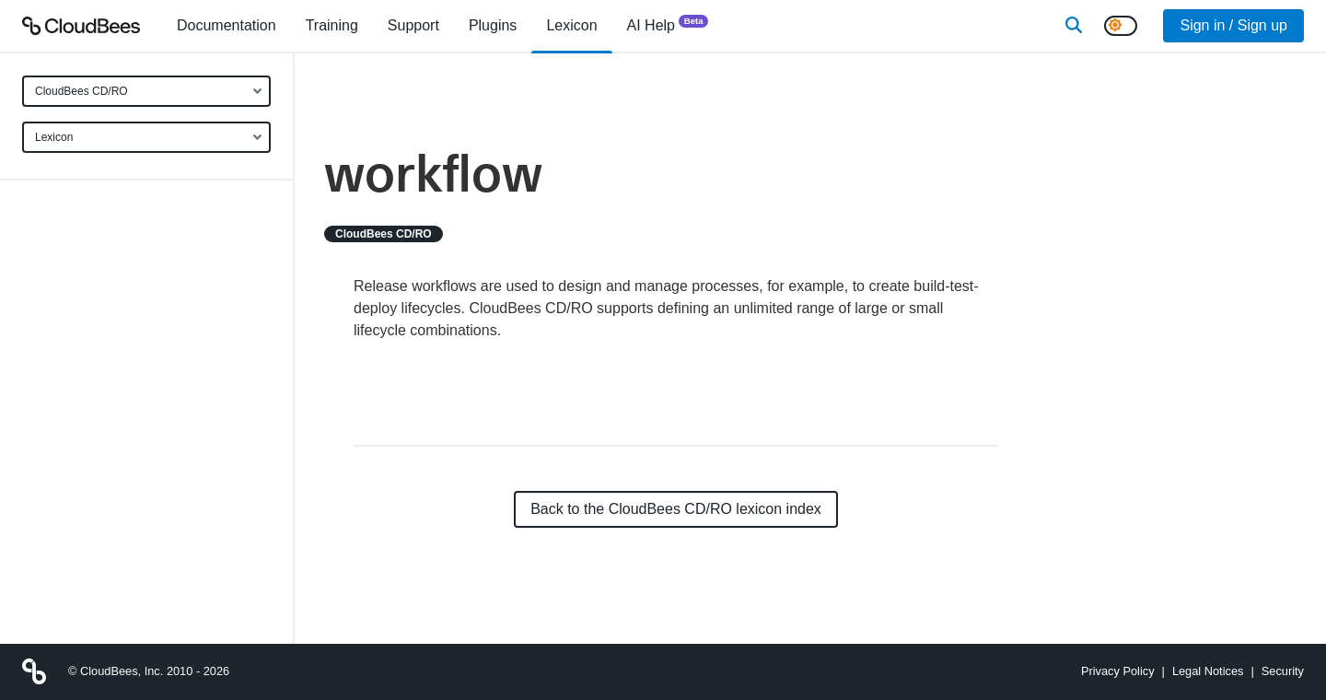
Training (332, 25)
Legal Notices (1208, 671)
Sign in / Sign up (1233, 25)
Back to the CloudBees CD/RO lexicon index (675, 509)
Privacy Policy (1118, 671)
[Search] (1073, 25)
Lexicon (54, 137)
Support (413, 25)
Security (1283, 671)
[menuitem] (226, 26)
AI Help (668, 24)
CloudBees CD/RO (81, 91)
